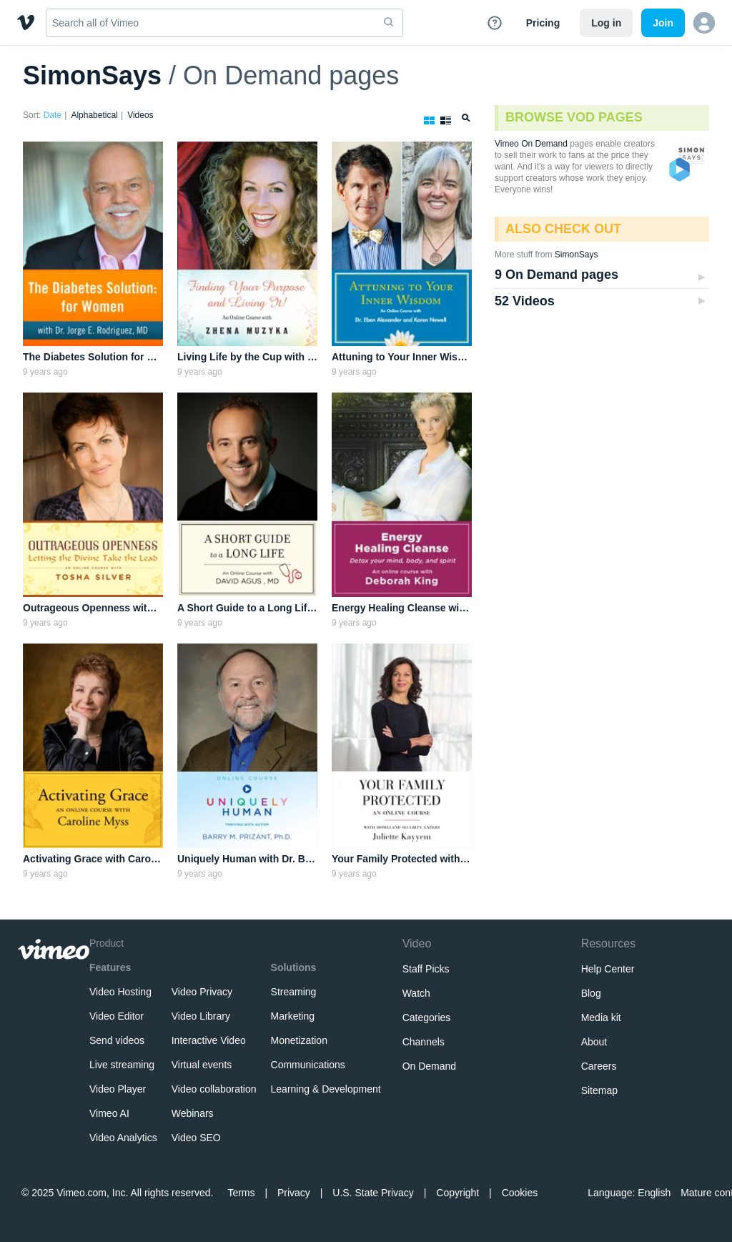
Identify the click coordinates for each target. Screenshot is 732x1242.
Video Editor (116, 1016)
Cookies (520, 1192)
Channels (423, 1042)
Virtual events (202, 1064)
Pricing (543, 23)
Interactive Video (209, 1040)
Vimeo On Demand (531, 144)
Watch (416, 993)
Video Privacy (202, 991)
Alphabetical (94, 115)
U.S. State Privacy (373, 1192)
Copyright (457, 1192)
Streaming (294, 991)
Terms (240, 1192)
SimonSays (92, 75)
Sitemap (599, 1090)
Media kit (601, 1017)
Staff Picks (426, 969)
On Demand (429, 1066)
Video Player (117, 1089)
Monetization (299, 1040)
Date (52, 115)
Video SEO (196, 1137)
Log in (606, 23)
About (594, 1042)
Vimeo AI (109, 1113)
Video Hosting (120, 991)
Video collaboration (214, 1089)
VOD (680, 170)
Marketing (293, 1016)
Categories (426, 1017)
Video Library (201, 1016)
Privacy (293, 1192)
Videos (140, 115)
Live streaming (121, 1064)
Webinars (193, 1113)
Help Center (608, 969)
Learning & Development (326, 1089)
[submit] (388, 22)
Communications (308, 1064)
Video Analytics (123, 1137)
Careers (599, 1066)
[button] (704, 23)
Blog (591, 993)
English (654, 1192)
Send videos (116, 1040)
